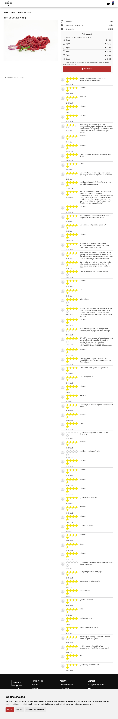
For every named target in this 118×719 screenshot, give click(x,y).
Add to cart (86, 69)
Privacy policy (64, 688)
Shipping (35, 688)
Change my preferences (35, 709)
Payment (35, 684)
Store (13, 13)
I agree (9, 709)
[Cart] (108, 4)
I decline (19, 709)
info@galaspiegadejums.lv (97, 684)
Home (6, 13)
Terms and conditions (67, 684)
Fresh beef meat (24, 13)
